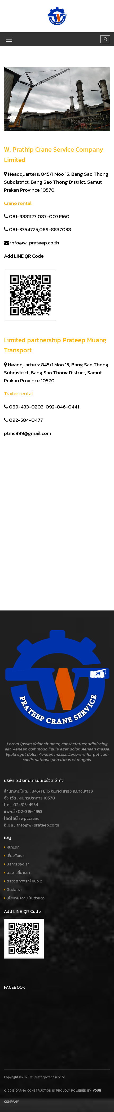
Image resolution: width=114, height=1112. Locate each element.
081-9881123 (23, 216)
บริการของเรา (18, 864)
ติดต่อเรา (14, 890)
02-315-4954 (25, 804)
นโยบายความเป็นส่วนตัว (26, 898)
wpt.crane (30, 818)
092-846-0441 (63, 406)
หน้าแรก (13, 847)
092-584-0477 (26, 420)
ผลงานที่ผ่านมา (18, 873)
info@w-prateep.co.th (34, 242)
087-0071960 (54, 216)
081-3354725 (23, 229)
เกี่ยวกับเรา (15, 856)
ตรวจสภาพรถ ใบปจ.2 (24, 881)
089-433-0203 (26, 406)
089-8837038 (55, 229)
